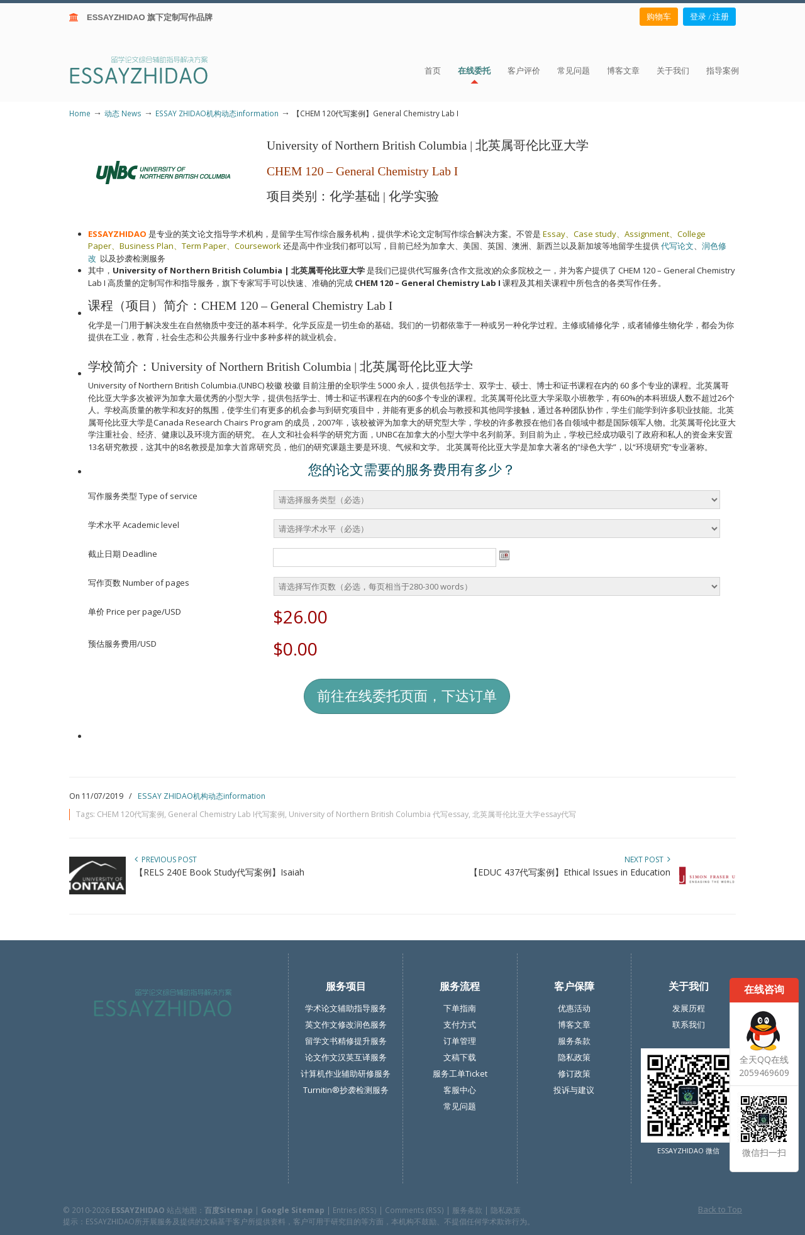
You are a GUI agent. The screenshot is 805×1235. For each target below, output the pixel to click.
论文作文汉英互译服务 (346, 1057)
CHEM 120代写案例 (130, 814)
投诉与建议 (573, 1089)
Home (80, 113)
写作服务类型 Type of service (142, 496)
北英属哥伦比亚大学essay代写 (524, 814)
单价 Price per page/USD (134, 611)
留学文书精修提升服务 (346, 1040)
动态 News (123, 113)
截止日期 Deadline (122, 553)
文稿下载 (459, 1057)
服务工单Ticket (460, 1073)
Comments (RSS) (414, 1210)
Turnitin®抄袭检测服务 (346, 1089)
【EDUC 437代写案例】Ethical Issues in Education (569, 872)
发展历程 (688, 1008)
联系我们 (688, 1024)
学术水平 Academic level (133, 524)
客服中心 (459, 1089)
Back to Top (720, 1209)
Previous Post (166, 859)
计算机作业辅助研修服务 (346, 1073)
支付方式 (459, 1024)
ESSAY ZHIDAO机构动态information (217, 113)
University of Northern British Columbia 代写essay (379, 814)
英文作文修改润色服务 (346, 1024)
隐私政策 (574, 1057)
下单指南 (459, 1008)
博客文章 (574, 1024)
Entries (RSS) (355, 1210)
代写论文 (677, 245)
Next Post (647, 859)
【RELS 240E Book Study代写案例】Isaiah (219, 872)
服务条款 (574, 1040)
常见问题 (459, 1106)
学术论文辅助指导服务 (346, 1008)
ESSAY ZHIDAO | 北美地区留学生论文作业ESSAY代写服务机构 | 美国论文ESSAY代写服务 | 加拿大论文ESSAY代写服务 (150, 69)
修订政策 (574, 1073)
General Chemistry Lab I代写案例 (226, 814)
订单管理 (459, 1040)
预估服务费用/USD (122, 643)
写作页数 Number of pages (138, 582)
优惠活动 (574, 1008)
